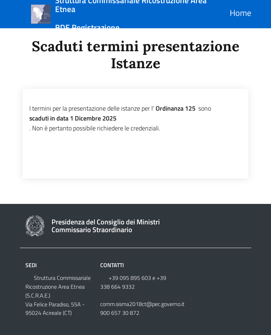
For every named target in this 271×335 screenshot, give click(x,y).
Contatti (112, 265)
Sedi (31, 265)
